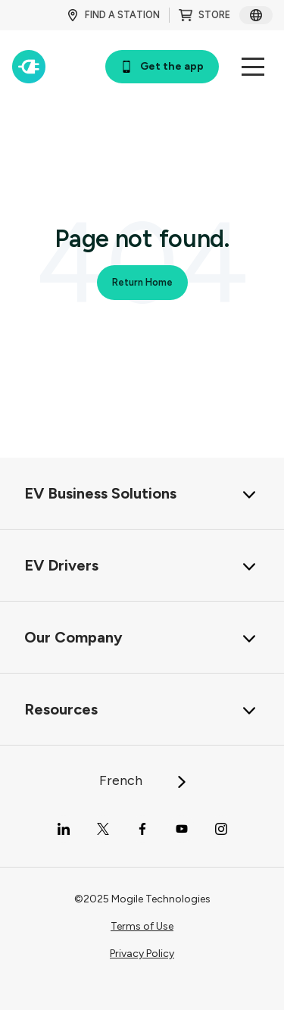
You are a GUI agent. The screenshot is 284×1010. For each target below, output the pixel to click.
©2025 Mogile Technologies (142, 899)
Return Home (142, 282)
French (143, 780)
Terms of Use (142, 926)
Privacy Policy (142, 953)
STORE (204, 15)
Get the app (162, 66)
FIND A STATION (113, 15)
